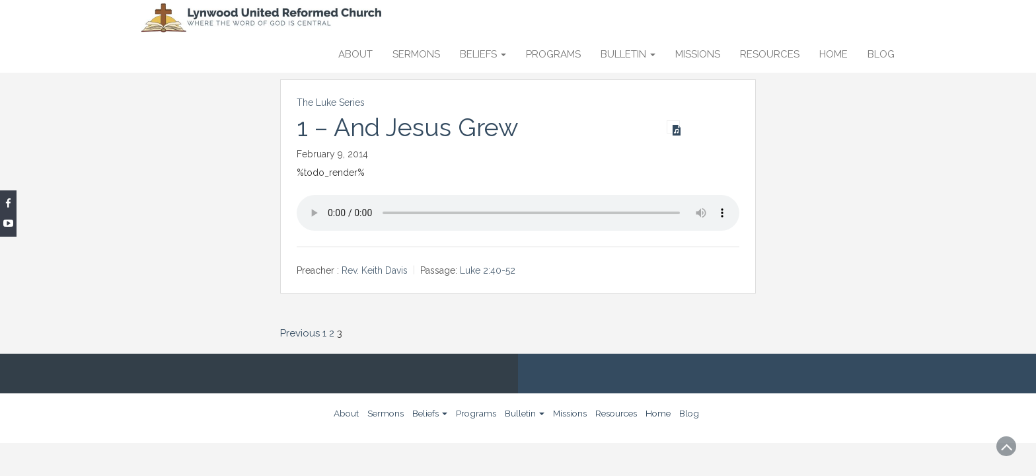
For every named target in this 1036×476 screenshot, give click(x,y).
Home (833, 54)
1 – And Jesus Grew (407, 127)
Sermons (416, 54)
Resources (769, 54)
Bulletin (628, 54)
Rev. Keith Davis (375, 270)
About (355, 54)
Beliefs (483, 54)
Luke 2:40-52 (487, 270)
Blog (881, 54)
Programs (553, 54)
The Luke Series (331, 102)
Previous (300, 333)
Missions (697, 54)
